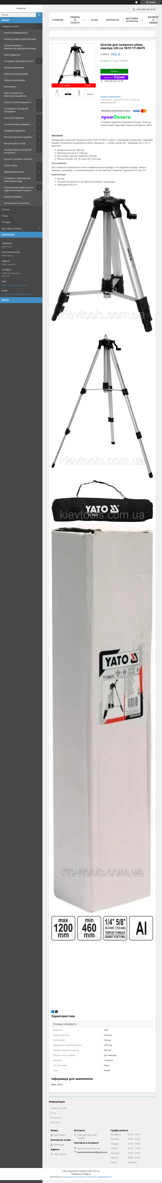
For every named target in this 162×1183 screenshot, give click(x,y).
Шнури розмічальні (14, 67)
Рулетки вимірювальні (16, 32)
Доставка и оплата (12, 228)
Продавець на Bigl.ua (81, 1174)
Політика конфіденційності (100, 1177)
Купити (114, 71)
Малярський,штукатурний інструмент (17, 151)
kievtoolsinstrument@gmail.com (17, 294)
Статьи (5, 209)
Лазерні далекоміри (14, 80)
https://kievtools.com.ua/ (14, 285)
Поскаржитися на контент (74, 1177)
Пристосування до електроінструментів (15, 94)
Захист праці (10, 165)
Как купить (56, 1117)
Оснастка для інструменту (17, 102)
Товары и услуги (10, 26)
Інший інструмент (13, 196)
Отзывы (6, 222)
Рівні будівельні (12, 54)
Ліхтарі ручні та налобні (16, 203)
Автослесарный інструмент (18, 136)
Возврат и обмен (153, 20)
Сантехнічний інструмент (17, 124)
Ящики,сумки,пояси (14, 171)
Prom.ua (96, 1171)
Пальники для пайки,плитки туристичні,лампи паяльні (18, 189)
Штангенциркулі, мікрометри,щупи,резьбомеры (20, 47)
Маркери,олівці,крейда (16, 73)
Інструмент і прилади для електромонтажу (17, 179)
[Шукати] (39, 14)
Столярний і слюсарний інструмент (16, 110)
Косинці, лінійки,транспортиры (20, 39)
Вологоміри (10, 86)
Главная (57, 20)
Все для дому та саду (15, 143)
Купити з (114, 77)
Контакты (112, 20)
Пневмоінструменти (14, 130)
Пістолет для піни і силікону (18, 159)
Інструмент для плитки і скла (19, 61)
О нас (5, 215)
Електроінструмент (14, 117)
